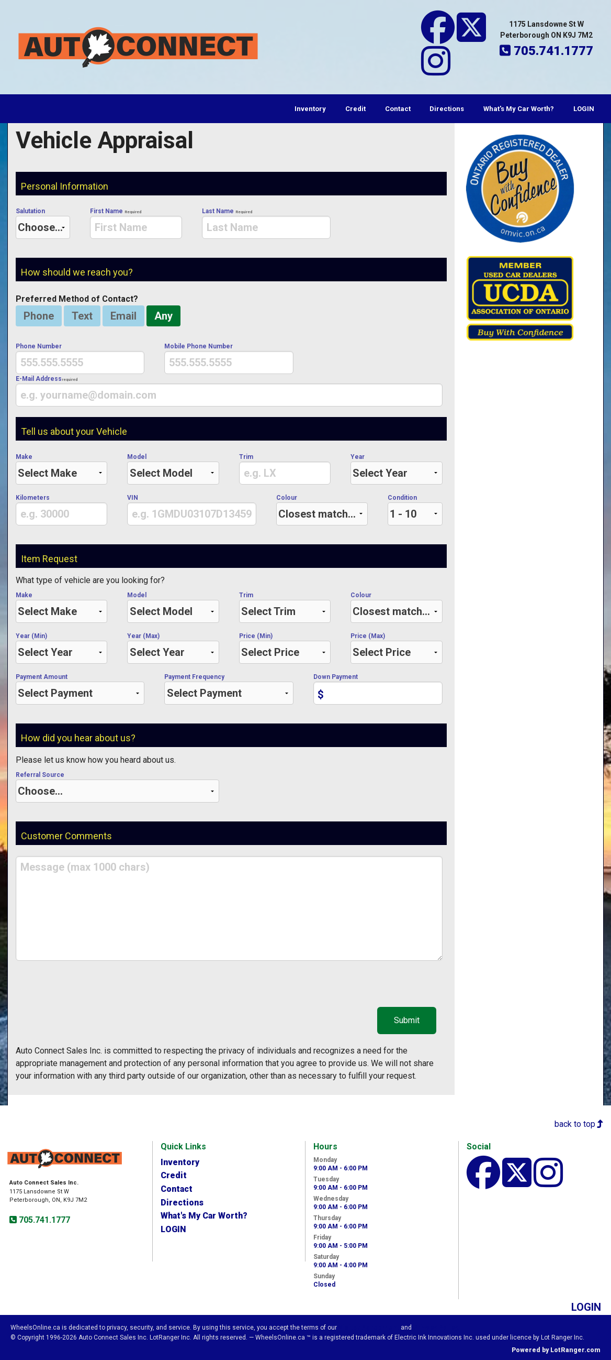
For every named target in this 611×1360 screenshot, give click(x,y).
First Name (136, 223)
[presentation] (136, 227)
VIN (191, 509)
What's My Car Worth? (518, 109)
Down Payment (377, 689)
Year (396, 469)
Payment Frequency (228, 689)
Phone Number (80, 358)
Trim (285, 469)
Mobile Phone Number (228, 358)
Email (123, 316)
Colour (322, 509)
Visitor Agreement (368, 1327)
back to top (579, 1124)
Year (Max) (173, 648)
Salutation (43, 223)
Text (82, 316)
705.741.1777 (43, 1220)
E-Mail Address (229, 391)
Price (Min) (285, 648)
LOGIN (583, 109)
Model (173, 469)
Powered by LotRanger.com (556, 1350)
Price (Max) (396, 648)
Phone (39, 316)
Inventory (310, 109)
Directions (446, 109)
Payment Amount (80, 689)
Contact (398, 109)
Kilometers (61, 509)
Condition (415, 509)
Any (163, 316)
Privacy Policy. (436, 1327)
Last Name (266, 223)
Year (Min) (61, 648)
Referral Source (117, 787)
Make (61, 469)
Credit (355, 109)
